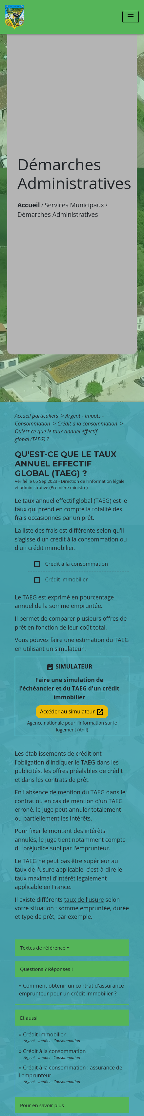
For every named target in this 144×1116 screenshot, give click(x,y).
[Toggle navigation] (130, 17)
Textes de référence (42, 947)
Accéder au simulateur (72, 712)
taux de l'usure (84, 899)
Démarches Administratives (57, 214)
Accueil (28, 204)
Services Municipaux (74, 204)
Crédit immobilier (60, 580)
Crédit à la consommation (88, 423)
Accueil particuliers (37, 415)
